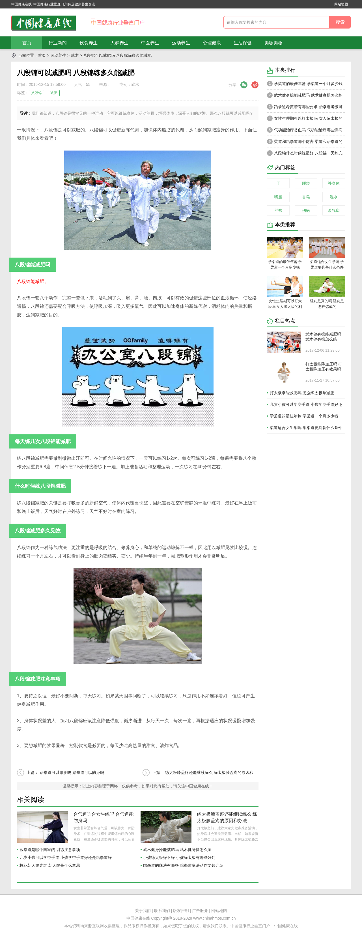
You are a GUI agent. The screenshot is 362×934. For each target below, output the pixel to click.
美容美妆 (273, 42)
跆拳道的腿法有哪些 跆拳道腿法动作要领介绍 (183, 865)
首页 (26, 42)
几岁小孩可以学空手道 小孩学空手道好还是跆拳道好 (66, 857)
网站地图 (341, 4)
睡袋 (306, 183)
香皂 (306, 197)
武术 (75, 55)
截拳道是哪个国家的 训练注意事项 (50, 849)
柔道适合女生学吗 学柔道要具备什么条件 (306, 427)
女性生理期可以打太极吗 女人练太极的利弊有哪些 (304, 120)
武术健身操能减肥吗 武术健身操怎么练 (177, 849)
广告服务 (200, 910)
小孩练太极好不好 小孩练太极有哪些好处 (179, 857)
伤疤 (306, 210)
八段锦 (36, 93)
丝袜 (278, 210)
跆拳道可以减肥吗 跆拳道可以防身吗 (72, 772)
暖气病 (334, 210)
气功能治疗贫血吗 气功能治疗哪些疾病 (304, 130)
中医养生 (150, 42)
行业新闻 (58, 42)
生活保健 (243, 42)
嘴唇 (278, 197)
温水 (334, 197)
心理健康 (212, 42)
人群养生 (119, 42)
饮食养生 (88, 42)
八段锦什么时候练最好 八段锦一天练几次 (304, 154)
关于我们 (143, 910)
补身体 (334, 183)
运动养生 (181, 42)
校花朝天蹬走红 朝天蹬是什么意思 (50, 865)
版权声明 (181, 910)
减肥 (53, 93)
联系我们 (162, 910)
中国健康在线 (286, 926)
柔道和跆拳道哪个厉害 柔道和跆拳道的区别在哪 (304, 143)
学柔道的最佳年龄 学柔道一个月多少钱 (304, 83)
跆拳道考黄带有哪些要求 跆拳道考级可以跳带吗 (304, 108)
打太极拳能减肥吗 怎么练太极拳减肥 (302, 393)
